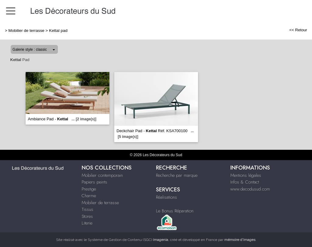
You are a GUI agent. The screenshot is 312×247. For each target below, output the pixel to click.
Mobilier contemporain (102, 175)
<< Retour (298, 30)
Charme (89, 195)
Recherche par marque (176, 175)
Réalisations (166, 197)
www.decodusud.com (250, 189)
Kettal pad (58, 30)
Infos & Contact (244, 182)
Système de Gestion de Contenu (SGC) (128, 240)
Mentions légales (245, 175)
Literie (87, 223)
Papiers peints (94, 182)
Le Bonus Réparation (174, 211)
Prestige (89, 189)
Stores (87, 216)
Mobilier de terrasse (26, 30)
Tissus (87, 209)
